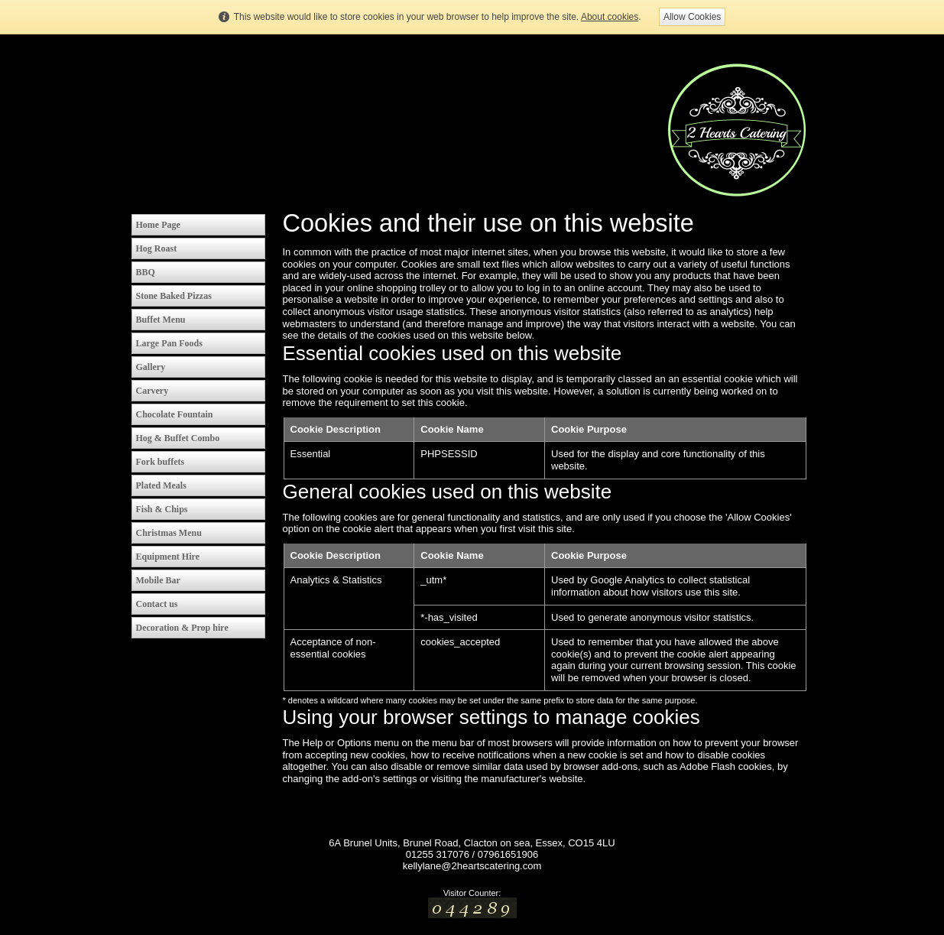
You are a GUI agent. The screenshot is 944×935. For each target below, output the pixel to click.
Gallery (151, 367)
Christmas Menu (169, 533)
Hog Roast (156, 248)
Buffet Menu (161, 319)
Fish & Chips (162, 509)
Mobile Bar (158, 580)
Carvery (152, 390)
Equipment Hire (168, 556)
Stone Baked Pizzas (174, 296)
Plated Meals (161, 485)
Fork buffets (160, 461)
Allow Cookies (692, 16)
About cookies (609, 16)
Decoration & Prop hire (182, 627)
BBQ (145, 272)
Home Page (158, 224)
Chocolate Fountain (174, 414)
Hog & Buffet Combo (178, 438)
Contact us (157, 604)
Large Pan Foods (169, 343)
